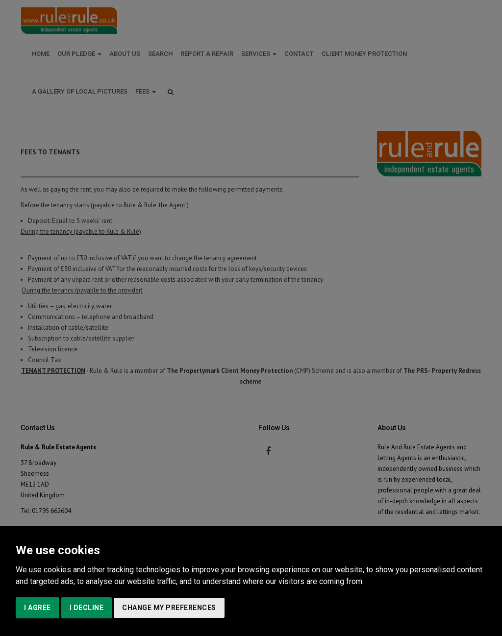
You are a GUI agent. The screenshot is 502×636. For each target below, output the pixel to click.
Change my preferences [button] (169, 608)
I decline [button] (87, 608)
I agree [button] (37, 608)
